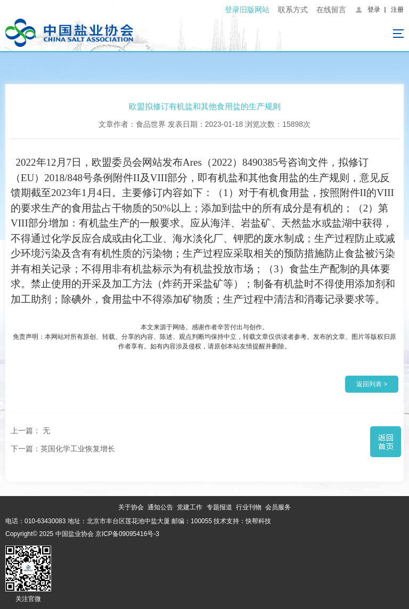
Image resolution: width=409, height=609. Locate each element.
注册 (397, 9)
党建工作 (189, 507)
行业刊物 (248, 507)
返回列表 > (371, 384)
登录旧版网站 (247, 9)
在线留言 (331, 9)
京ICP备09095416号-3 (127, 534)
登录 (373, 9)
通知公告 (160, 507)
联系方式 (293, 9)
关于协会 (131, 507)
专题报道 (219, 507)
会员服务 (278, 507)
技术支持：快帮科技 (241, 521)
